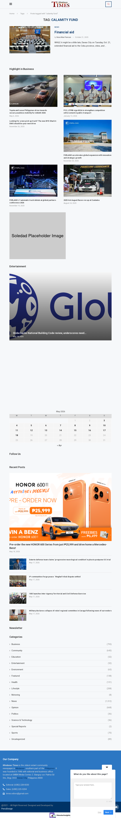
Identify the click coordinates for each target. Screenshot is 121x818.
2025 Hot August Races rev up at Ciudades (82, 200)
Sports (62, 732)
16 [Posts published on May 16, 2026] (89, 430)
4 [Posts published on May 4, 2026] (16, 425)
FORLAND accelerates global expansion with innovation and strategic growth (87, 156)
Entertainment (62, 663)
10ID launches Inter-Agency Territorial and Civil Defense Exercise (57, 594)
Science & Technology (62, 720)
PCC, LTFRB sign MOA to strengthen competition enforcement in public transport (84, 111)
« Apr (59, 445)
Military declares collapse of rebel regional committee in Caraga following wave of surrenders (70, 611)
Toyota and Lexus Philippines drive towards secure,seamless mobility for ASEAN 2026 (28, 111)
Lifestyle (62, 688)
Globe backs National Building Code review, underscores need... (49, 333)
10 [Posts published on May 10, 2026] (104, 425)
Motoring (62, 694)
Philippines (50, 768)
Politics (62, 713)
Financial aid (64, 32)
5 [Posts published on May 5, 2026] (31, 425)
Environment (62, 669)
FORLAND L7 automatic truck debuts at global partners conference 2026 (32, 201)
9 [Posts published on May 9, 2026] (89, 425)
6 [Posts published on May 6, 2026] (46, 425)
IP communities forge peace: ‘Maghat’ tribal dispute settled (54, 577)
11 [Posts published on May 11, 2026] (16, 430)
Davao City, (22, 778)
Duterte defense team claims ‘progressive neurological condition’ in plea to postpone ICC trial (70, 560)
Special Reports (62, 726)
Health (62, 682)
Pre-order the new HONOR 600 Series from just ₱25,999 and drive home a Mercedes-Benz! (58, 546)
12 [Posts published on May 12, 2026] (31, 430)
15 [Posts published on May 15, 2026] (75, 430)
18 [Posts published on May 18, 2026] (16, 435)
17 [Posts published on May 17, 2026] (104, 430)
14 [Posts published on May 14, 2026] (60, 430)
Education (62, 656)
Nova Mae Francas (64, 37)
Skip (99, 812)
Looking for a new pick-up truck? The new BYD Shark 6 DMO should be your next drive (32, 122)
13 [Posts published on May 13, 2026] (46, 430)
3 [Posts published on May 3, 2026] (104, 420)
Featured (62, 675)
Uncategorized (62, 739)
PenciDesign (7, 808)
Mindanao (20, 768)
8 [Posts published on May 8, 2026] (75, 425)
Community (62, 650)
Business (62, 644)
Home (11, 14)
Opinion (62, 707)
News (62, 701)
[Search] (108, 4)
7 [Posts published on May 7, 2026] (60, 425)
